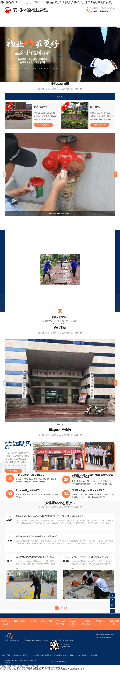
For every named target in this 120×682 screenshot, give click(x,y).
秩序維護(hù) (60, 101)
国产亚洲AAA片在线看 (22, 674)
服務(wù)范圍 (22, 23)
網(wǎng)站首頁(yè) (10, 23)
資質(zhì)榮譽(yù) (85, 23)
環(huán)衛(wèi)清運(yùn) (80, 660)
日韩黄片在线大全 (6, 674)
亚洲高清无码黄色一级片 (39, 674)
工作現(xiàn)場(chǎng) (60, 25)
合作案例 (35, 22)
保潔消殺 (95, 660)
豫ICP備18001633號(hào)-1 (60, 667)
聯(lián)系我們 (110, 23)
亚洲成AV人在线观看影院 (58, 674)
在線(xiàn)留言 (100, 627)
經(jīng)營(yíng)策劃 (62, 660)
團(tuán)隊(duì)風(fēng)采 (72, 25)
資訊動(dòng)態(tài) (97, 25)
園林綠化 (27, 660)
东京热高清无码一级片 (76, 674)
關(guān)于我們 (47, 23)
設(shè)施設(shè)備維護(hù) (42, 660)
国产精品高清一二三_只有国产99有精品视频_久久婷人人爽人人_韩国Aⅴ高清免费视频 (31, 672)
